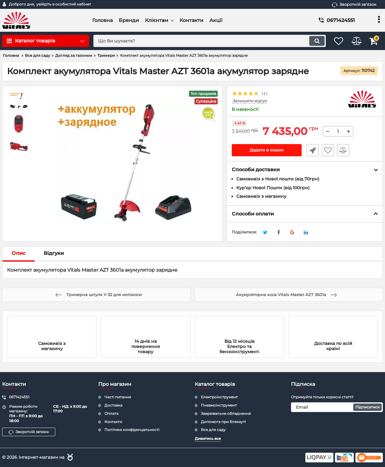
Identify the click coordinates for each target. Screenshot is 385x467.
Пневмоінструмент (219, 405)
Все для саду (213, 429)
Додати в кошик (267, 150)
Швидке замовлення (311, 150)
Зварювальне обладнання (226, 413)
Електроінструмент (219, 397)
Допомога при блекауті (223, 421)
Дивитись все (208, 438)
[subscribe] (337, 407)
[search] (203, 41)
